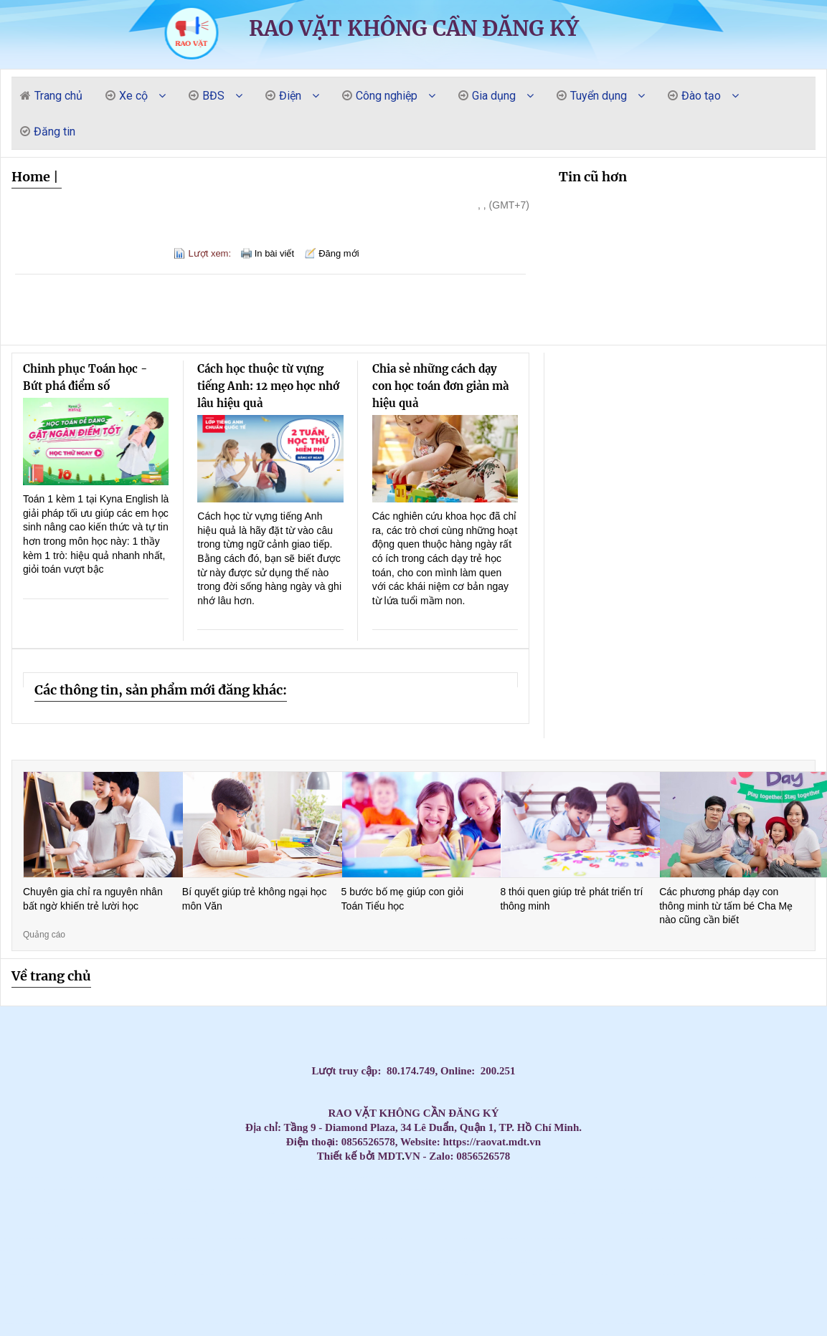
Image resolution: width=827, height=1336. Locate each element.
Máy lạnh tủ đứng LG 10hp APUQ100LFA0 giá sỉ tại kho (70, 1238)
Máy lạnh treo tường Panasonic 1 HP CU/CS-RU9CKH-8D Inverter (368, 1262)
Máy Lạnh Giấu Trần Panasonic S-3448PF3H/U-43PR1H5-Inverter (701, 1250)
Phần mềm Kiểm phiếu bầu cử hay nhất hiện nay (405, 1250)
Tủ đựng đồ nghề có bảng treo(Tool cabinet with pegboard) (556, 1274)
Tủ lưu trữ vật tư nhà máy (558, 1250)
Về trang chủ (51, 976)
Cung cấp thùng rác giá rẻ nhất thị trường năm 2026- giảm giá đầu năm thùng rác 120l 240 (708, 1274)
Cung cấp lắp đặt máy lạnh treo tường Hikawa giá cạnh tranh (26, 1250)
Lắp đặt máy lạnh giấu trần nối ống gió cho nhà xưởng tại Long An (715, 1213)
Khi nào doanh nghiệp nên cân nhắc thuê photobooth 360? (516, 1262)
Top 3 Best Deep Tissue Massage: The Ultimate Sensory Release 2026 (763, 1201)
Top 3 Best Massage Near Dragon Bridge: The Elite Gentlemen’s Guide (27, 1213)
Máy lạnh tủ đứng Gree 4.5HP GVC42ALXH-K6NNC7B (472, 1189)
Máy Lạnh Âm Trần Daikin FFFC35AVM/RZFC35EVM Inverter (583, 1262)
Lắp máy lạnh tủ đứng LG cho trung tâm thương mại (639, 1189)
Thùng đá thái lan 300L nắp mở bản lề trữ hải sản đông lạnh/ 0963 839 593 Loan (259, 1238)
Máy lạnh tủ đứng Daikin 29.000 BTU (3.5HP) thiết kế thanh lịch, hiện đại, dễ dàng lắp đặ (226, 1250)
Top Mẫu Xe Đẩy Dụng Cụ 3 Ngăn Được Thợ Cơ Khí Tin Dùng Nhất (538, 1323)
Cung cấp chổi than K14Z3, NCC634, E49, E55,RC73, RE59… (285, 1250)
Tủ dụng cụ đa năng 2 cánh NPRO (753, 1274)
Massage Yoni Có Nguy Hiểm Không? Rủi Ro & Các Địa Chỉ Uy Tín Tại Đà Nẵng (548, 1213)
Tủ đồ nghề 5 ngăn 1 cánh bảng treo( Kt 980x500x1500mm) (749, 1250)
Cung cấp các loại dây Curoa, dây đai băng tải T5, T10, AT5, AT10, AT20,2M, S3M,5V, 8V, (323, 1189)
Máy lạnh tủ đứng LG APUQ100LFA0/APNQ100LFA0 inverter (567, 1311)
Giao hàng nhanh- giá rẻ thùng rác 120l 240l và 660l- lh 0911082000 (11, 1177)
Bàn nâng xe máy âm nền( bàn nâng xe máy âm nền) (622, 1274)
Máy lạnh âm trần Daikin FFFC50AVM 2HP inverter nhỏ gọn (175, 1274)
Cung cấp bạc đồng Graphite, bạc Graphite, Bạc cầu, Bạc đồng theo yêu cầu (155, 1238)
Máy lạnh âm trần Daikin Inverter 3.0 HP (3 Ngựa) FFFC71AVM (633, 1238)
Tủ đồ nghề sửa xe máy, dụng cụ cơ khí (233, 1262)
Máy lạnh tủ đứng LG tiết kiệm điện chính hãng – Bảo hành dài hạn (809, 1189)
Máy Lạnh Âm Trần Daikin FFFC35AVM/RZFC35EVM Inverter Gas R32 (438, 1262)
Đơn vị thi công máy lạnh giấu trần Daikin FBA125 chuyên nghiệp (758, 1238)
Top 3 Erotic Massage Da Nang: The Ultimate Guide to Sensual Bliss (676, 1201)
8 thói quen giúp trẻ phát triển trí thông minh (571, 899)
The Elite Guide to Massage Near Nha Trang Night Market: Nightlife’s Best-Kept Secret (622, 1201)
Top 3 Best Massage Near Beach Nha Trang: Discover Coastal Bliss (120, 1213)
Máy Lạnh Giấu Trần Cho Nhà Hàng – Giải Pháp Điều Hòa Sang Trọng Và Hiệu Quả (334, 1238)
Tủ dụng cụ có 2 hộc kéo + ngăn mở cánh (63, 1323)
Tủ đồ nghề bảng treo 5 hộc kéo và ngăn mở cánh (192, 1311)
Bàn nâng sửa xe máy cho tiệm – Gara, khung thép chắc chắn (87, 1311)
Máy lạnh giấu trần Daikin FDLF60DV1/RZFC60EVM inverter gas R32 (134, 1311)
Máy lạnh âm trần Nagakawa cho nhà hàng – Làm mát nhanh (128, 1189)
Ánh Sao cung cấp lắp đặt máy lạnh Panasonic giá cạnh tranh (45, 1323)
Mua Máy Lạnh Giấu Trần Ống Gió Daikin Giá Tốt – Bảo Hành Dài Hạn (242, 1177)
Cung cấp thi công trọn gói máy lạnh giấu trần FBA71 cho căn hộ (473, 1323)
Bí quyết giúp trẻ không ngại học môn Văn (254, 899)
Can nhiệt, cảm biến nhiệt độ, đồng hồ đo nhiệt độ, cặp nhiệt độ (108, 1201)
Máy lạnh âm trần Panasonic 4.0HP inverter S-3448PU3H (740, 1311)
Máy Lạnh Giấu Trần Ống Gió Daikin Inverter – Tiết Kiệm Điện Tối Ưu (595, 1177)
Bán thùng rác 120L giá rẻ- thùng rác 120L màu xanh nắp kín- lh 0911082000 (354, 1323)
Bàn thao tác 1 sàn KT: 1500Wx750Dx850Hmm (668, 1213)
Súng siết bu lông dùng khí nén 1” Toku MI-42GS (722, 1311)
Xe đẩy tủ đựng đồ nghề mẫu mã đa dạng (638, 1262)
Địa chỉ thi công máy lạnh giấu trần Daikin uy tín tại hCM (672, 1323)
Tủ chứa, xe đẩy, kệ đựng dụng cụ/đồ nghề (451, 1250)
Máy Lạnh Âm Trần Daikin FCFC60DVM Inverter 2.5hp (194, 1274)
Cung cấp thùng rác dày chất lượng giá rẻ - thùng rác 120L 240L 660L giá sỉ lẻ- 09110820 (333, 1201)
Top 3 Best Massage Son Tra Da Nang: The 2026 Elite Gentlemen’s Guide (190, 1213)
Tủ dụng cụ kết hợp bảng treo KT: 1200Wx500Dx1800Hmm (119, 1238)
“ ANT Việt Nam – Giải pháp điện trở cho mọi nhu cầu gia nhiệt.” (591, 1250)
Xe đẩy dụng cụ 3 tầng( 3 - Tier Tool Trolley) (272, 1323)
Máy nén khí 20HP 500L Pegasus (455, 1262)
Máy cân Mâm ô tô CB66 (47, 1189)
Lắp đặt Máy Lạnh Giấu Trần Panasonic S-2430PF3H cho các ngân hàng (90, 1177)
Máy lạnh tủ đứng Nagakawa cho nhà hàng (95, 1189)
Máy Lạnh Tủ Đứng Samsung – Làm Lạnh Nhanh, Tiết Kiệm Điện (570, 1189)
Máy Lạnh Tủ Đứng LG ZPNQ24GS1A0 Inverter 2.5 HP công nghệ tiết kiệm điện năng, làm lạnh (258, 1250)
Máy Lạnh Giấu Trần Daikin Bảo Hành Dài (321, 1177)
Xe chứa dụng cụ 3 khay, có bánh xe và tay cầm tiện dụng (662, 1311)
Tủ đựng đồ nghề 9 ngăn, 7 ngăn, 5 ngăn (757, 1311)
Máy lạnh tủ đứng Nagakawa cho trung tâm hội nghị (814, 1177)
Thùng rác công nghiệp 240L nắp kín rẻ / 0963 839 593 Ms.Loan (736, 1238)
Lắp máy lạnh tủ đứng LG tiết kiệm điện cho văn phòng (130, 1201)
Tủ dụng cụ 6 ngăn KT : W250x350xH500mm (59, 1189)
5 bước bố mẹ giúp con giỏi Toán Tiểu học (402, 899)
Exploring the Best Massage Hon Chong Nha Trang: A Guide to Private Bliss (596, 1201)
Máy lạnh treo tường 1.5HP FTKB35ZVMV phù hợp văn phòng (88, 1250)
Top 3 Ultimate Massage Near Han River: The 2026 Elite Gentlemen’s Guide (720, 1201)
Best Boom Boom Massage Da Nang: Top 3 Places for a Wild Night (553, 1201)
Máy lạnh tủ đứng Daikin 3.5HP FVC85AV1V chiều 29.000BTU (187, 1189)
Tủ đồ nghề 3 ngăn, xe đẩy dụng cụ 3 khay (586, 1311)
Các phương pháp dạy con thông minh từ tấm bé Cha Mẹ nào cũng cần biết (726, 905)
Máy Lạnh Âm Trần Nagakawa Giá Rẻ (358, 1189)
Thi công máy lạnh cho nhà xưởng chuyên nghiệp (309, 1201)
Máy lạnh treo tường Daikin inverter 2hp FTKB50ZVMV (705, 1311)
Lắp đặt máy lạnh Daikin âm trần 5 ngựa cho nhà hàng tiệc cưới (360, 1201)
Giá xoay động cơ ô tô (819, 1311)
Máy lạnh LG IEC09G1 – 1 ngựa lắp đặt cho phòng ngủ (575, 1274)
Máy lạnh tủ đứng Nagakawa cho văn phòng (110, 1189)
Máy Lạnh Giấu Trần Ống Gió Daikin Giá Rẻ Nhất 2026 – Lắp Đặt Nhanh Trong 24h (215, 1177)
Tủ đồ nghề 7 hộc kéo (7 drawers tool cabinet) (518, 1323)
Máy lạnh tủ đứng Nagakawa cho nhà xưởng (770, 1177)
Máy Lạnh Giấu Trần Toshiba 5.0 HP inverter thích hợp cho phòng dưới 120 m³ (35, 1177)
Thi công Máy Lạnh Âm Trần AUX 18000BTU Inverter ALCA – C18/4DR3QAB (466, 1177)
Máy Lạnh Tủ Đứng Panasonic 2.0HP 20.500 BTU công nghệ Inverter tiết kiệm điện (166, 1250)
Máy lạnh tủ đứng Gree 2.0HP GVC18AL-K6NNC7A (703, 1189)
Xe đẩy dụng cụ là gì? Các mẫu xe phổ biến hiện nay (762, 1262)
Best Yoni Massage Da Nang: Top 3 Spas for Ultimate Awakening (532, 1201)
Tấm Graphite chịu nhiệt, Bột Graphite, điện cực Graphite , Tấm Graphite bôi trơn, (778, 1311)
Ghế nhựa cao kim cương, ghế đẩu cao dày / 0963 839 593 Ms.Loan (781, 1238)
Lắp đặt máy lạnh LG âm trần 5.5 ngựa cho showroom (292, 1201)
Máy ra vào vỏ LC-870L (659, 1323)
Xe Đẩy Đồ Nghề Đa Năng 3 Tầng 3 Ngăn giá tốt (360, 1311)
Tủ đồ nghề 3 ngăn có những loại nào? (219, 1262)
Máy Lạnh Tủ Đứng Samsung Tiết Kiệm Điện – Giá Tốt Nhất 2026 (724, 1189)
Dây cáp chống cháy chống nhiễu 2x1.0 (765, 1189)
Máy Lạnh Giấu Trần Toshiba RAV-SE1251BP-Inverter (725, 1262)
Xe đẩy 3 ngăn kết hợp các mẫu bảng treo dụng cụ (591, 1189)
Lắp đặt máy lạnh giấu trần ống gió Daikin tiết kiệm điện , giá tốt (382, 1177)
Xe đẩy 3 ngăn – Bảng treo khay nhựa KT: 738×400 (289, 1323)
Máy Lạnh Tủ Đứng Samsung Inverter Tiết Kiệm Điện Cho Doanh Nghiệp (785, 1189)
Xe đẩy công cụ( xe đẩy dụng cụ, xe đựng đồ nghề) (602, 1262)
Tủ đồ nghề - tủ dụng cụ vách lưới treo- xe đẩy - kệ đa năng (212, 1311)
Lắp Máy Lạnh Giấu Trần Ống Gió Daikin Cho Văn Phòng (508, 1177)
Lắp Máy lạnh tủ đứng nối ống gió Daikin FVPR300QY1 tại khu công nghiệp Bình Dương (26, 1238)
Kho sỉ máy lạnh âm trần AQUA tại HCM (332, 1250)
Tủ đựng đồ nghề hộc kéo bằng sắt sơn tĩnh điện (394, 1323)
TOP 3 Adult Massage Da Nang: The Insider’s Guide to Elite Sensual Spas (413, 1213)
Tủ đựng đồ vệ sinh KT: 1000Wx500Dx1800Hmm (107, 1323)
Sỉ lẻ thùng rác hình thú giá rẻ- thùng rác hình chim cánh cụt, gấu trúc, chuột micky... (231, 1238)
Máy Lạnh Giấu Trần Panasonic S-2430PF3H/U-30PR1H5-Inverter (705, 1262)
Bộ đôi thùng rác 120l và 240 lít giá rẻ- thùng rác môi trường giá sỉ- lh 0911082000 (543, 1311)
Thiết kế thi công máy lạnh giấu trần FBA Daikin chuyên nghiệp (15, 1311)
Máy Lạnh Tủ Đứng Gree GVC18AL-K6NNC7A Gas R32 (22, 1201)
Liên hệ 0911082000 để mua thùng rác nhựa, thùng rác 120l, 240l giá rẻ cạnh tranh (429, 1250)
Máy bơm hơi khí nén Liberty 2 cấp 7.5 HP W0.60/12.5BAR (26, 1274)
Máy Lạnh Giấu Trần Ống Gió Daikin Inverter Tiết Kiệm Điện (553, 1177)
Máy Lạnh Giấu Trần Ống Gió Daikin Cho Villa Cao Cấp (658, 1177)
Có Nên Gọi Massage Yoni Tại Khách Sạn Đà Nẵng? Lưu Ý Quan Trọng (485, 1213)
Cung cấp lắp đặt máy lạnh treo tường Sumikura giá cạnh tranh (50, 1213)
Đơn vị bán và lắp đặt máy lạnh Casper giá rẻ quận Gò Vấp (166, 1189)
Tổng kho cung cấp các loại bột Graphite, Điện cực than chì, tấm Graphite (138, 1262)
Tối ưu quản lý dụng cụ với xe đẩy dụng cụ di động (37, 1262)
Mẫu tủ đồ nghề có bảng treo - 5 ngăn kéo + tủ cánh (743, 1262)
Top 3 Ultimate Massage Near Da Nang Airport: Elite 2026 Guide (346, 1213)
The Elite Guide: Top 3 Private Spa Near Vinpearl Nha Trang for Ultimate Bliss (437, 1213)
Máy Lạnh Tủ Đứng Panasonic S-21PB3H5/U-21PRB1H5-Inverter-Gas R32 (110, 1311)
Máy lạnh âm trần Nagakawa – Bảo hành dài (272, 1189)
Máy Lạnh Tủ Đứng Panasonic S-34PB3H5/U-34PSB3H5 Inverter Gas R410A (381, 1311)
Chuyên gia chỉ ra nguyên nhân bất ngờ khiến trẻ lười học (93, 899)
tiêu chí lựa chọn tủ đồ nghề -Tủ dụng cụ (467, 1250)
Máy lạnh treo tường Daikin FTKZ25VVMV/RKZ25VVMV (503, 1250)
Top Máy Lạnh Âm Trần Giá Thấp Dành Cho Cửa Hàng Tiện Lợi (611, 1238)
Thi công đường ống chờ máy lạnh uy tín (437, 1189)
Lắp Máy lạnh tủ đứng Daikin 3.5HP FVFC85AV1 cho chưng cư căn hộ (450, 1323)
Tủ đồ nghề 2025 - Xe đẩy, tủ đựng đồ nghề (623, 1311)
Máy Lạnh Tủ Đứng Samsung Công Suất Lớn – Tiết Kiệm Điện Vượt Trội (528, 1189)
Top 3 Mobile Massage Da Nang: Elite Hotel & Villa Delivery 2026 (697, 1201)
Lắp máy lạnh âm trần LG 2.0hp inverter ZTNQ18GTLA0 (489, 1177)
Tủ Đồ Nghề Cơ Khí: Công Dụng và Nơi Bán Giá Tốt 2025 (714, 1323)
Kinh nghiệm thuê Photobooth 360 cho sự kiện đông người (202, 1262)
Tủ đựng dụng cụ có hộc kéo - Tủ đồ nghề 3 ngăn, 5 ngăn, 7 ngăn (415, 1262)
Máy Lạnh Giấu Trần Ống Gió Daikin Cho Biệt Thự (573, 1177)
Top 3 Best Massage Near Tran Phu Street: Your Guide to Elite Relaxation (369, 1213)
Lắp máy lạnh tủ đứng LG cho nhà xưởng (622, 1189)
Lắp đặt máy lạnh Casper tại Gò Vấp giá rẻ (527, 1213)
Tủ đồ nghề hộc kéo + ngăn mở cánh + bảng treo (377, 1323)
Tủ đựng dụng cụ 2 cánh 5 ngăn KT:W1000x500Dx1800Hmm (457, 1311)
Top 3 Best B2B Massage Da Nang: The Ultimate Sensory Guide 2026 (808, 1201)
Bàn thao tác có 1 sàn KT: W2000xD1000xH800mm (208, 1238)
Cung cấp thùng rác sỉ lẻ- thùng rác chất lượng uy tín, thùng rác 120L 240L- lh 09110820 (576, 1213)
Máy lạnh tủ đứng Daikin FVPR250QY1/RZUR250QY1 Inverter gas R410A (38, 1311)
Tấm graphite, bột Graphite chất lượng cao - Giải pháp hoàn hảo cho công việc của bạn (184, 1238)
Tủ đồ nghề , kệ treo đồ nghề (136, 1238)
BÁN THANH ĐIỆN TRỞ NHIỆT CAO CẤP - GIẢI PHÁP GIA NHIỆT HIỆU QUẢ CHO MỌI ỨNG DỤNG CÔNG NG (706, 1238)
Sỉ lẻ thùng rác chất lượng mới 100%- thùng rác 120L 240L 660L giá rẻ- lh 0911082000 (679, 1189)
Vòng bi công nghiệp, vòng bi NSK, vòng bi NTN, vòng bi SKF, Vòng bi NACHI (663, 1274)
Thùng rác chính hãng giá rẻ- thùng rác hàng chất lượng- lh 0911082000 (473, 1262)
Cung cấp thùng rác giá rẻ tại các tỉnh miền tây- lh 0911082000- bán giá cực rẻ (791, 1177)
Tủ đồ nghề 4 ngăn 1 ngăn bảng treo (573, 1238)
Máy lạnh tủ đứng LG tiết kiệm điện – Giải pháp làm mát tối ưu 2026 (83, 1201)
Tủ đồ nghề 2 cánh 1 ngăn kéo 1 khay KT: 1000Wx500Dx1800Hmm (657, 1262)
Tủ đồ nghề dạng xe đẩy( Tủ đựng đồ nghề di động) (233, 1311)
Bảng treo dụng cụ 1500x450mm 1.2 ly (410, 1323)
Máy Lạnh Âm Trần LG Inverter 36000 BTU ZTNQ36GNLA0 (654, 1238)
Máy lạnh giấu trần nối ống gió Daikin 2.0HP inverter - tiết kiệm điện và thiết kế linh (286, 1262)
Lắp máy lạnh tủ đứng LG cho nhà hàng (607, 1189)
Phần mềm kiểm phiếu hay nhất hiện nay (19, 1262)
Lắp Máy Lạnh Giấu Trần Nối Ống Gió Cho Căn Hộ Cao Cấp (127, 1323)
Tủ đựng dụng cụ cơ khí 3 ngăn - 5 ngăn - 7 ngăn (669, 1250)
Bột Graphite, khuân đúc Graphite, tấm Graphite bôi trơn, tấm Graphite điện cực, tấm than (256, 1274)
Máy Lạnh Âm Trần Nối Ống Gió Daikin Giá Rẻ (287, 1177)
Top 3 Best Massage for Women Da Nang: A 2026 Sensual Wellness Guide (98, 1213)
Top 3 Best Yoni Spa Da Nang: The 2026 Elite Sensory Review (742, 1201)
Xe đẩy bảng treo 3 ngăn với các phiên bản (153, 1311)
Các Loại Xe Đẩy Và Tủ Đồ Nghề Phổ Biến (684, 1274)
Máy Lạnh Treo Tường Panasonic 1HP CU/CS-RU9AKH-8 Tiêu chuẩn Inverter (63, 1311)
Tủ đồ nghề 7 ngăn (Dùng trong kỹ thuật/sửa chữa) (396, 1274)
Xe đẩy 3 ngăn (282, 1189)
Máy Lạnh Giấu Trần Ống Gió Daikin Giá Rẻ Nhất (550, 1189)
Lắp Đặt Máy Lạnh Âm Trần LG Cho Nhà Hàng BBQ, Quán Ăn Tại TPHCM (681, 1262)
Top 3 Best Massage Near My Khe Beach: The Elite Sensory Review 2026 (144, 1213)
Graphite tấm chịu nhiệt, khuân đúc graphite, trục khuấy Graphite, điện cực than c (510, 1238)
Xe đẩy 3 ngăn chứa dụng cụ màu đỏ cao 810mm (280, 1274)
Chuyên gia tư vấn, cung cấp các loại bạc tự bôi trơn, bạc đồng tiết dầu (605, 1213)
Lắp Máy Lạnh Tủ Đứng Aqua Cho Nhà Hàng (490, 1189)
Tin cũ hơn (593, 176)
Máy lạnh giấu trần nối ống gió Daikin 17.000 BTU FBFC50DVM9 (479, 1311)
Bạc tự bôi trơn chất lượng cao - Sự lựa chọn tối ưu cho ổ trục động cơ (362, 1238)
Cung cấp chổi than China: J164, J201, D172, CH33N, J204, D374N (32, 1189)
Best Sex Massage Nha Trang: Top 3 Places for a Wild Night (574, 1201)
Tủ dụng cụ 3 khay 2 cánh (176, 1323)
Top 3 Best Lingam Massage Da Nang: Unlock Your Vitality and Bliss (509, 1213)
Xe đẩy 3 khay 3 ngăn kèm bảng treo (241, 1323)
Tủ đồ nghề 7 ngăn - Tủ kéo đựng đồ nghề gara (621, 1262)
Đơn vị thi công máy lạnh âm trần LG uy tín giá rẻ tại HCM (427, 1323)
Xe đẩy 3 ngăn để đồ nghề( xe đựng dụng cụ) (570, 1250)
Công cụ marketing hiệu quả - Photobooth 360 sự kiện (160, 1262)
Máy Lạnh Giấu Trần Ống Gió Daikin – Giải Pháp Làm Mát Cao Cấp (618, 1177)
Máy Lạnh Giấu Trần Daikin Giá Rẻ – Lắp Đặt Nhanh (338, 1177)
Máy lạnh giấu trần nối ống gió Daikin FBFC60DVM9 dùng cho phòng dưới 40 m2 (63, 1177)
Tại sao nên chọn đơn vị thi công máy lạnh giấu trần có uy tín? (496, 1262)
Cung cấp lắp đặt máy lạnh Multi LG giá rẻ (233, 1274)
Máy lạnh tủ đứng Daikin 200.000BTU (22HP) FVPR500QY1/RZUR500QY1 (792, 1250)
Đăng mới (338, 253)
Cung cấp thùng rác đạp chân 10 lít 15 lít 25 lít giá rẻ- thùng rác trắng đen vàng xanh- (84, 1323)
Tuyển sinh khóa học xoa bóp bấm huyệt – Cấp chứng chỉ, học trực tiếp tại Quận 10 (62, 1262)
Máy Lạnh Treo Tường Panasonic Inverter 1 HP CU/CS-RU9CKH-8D (747, 1189)
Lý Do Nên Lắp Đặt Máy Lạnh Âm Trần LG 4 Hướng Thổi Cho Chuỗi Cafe (433, 1311)
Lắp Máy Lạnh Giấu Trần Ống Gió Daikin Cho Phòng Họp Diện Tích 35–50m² (407, 1177)
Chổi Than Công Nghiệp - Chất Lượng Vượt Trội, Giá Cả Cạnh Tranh (73, 1213)
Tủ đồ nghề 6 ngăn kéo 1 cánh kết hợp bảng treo (736, 1213)
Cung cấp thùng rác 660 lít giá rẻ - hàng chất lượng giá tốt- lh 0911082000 (536, 1238)
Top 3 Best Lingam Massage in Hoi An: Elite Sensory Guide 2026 (391, 1213)
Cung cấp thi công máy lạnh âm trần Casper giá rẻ (189, 1323)
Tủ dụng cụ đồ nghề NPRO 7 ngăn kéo (497, 1311)
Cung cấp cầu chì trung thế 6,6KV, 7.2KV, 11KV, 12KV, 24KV (590, 1238)
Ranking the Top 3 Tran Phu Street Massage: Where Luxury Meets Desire (261, 1213)
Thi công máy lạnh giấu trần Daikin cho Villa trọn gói (304, 1177)
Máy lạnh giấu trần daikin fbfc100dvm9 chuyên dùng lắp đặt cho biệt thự (111, 1250)
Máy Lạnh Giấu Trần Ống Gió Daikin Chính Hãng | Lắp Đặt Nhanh (189, 1177)
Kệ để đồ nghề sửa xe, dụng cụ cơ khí (813, 1250)
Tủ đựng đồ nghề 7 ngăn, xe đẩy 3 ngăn (205, 1323)
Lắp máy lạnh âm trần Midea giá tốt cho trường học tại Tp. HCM (684, 1311)
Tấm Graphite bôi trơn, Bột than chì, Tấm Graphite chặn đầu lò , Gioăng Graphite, (269, 1201)
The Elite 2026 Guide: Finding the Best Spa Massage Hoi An (281, 1213)
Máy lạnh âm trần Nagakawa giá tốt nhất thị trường (207, 1189)
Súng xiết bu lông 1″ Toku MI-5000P (608, 1250)
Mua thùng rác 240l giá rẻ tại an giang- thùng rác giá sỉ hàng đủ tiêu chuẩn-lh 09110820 (508, 1201)
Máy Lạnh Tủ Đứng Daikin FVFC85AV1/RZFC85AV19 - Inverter (618, 1323)
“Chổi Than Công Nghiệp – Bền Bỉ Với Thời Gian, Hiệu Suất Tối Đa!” (267, 1177)
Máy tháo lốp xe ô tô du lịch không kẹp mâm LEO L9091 (486, 1238)
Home (30, 176)
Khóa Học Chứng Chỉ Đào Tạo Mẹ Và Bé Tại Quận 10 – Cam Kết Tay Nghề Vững (353, 1250)
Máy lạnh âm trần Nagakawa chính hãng (344, 1189)
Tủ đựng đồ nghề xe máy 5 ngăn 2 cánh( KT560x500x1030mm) (692, 1323)
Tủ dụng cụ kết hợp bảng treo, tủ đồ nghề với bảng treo (628, 1213)
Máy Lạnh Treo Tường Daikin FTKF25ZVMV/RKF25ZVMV (484, 1250)
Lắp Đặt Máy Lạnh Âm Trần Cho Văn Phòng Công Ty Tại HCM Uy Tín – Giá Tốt (385, 1201)
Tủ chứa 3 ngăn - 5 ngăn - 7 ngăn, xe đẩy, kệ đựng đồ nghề (87, 1262)
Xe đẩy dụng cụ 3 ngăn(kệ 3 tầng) (411, 1274)
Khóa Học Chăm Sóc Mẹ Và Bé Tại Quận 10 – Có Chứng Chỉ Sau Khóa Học (389, 1238)
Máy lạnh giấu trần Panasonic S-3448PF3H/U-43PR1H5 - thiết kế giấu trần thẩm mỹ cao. (317, 1262)
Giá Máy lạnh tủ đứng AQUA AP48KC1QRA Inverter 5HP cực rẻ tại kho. (595, 1323)
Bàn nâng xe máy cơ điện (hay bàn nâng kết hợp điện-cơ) (641, 1274)
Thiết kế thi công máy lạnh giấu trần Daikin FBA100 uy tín (332, 1323)
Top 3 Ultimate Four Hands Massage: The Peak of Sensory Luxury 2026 (213, 1213)
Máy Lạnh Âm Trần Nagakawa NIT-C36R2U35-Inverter (147, 1323)
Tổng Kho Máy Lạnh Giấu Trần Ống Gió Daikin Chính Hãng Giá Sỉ (167, 1177)
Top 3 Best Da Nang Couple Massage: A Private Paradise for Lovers (785, 1201)
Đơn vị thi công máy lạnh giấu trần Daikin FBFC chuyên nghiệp (650, 1213)
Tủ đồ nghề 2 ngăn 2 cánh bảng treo (130, 1250)
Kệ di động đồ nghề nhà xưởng (685, 1250)
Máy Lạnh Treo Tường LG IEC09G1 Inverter (485, 1274)
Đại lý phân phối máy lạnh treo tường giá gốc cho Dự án (47, 1250)
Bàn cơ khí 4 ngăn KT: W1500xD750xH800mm (248, 1262)
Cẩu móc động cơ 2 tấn (317, 1323)
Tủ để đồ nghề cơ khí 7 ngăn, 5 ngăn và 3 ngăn (358, 1274)
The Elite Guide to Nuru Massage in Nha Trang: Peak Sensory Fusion (461, 1213)
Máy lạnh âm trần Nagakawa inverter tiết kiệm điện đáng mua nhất (296, 1189)
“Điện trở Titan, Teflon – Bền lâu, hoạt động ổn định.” (677, 1177)
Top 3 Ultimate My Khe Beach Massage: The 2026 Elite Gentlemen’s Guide (237, 1213)
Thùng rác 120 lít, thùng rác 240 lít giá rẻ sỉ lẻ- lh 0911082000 (803, 1238)
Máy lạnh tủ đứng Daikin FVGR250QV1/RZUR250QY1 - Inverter (604, 1311)
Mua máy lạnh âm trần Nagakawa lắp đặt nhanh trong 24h (397, 1189)
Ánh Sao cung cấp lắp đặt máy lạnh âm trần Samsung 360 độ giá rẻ (735, 1274)
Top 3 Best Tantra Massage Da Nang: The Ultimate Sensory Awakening (324, 1213)
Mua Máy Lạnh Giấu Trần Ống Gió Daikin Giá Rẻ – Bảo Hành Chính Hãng (750, 1177)
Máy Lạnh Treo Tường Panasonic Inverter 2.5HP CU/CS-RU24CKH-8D (391, 1262)
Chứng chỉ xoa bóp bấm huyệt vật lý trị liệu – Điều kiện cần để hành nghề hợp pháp (104, 1274)
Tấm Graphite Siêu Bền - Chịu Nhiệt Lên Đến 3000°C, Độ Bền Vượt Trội (407, 1311)
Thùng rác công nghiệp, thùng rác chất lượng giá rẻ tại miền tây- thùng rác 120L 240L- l (810, 1262)
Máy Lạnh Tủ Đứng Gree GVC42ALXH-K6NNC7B (147, 1189)
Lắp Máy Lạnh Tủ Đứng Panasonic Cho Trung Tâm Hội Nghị (171, 1201)
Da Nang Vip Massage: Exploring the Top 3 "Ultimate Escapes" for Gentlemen (480, 1201)
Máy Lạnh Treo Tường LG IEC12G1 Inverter (163, 1323)
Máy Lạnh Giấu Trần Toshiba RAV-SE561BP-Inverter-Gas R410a (172, 1311)
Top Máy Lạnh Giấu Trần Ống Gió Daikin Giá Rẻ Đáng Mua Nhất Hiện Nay (115, 1177)
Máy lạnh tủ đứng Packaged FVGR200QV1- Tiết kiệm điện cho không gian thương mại (775, 1274)
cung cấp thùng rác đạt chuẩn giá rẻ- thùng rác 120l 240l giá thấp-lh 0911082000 (301, 1311)
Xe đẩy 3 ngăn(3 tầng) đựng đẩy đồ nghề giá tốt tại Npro (503, 1274)
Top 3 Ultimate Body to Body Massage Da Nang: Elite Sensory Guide (303, 1213)
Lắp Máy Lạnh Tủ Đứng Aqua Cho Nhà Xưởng (506, 1189)
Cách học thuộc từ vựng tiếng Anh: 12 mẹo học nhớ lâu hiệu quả (268, 386)
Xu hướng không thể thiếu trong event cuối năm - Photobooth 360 (180, 1262)
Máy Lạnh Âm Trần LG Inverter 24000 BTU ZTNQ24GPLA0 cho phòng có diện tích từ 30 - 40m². (461, 1274)
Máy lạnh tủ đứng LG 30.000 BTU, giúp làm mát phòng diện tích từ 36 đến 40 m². (432, 1274)
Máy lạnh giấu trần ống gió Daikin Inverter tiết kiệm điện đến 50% (359, 1177)
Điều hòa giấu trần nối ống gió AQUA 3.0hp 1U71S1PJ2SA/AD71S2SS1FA (306, 1238)
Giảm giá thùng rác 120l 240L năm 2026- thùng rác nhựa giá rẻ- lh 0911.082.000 (111, 1262)
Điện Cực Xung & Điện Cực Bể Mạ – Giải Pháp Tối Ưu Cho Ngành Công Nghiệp (381, 1250)
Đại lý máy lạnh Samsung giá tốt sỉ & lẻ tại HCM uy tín (225, 1189)
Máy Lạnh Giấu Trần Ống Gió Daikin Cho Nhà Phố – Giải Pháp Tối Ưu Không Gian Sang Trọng (437, 1177)
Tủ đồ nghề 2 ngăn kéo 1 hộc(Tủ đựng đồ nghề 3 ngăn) (154, 1274)
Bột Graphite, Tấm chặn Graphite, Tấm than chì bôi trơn (229, 1201)
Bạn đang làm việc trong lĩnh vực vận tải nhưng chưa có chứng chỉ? (418, 1189)
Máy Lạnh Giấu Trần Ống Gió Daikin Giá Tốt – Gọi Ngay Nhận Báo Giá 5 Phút (142, 1177)
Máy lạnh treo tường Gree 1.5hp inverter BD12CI (656, 1189)
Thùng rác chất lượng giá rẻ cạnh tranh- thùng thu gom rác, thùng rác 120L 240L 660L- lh (629, 1250)
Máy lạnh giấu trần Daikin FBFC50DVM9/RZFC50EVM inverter (769, 1250)
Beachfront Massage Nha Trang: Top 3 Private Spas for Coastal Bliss (167, 1213)
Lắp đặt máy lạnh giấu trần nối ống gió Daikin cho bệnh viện (215, 1274)
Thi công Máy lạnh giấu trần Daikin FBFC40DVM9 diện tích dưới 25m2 (531, 1177)
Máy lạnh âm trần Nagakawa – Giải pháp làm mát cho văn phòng (77, 1189)
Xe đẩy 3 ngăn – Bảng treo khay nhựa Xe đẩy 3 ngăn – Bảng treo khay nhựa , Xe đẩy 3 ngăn (567, 1323)
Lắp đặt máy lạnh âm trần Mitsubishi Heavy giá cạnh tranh (642, 1311)
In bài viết (274, 253)
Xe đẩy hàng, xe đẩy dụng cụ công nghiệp (246, 1201)
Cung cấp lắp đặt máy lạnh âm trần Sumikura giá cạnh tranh (150, 1201)
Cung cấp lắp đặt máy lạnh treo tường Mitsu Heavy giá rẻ (780, 1213)
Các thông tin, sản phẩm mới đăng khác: (160, 690)
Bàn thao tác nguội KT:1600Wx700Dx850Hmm (144, 1250)
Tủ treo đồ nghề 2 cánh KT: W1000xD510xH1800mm (51, 1238)
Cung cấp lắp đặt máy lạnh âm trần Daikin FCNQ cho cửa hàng (208, 1201)
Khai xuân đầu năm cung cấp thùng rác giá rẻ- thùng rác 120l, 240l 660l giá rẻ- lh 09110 (310, 1250)
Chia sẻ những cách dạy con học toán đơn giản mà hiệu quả (440, 386)
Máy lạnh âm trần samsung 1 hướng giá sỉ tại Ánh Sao (342, 1311)
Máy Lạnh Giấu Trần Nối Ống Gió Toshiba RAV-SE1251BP (283, 1238)
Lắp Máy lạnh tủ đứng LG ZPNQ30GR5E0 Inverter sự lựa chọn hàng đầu (498, 1323)
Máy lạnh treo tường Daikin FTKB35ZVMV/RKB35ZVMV (523, 1250)
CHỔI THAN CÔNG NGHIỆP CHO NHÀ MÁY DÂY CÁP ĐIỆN (67, 1250)
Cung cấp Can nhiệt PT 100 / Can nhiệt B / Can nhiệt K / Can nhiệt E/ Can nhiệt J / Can (250, 1189)
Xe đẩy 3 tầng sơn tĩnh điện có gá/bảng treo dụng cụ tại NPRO (783, 1262)
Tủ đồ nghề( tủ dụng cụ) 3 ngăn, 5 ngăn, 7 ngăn (324, 1311)
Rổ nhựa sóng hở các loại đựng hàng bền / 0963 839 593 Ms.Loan (674, 1238)
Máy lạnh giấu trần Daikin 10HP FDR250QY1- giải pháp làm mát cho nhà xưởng (689, 1213)
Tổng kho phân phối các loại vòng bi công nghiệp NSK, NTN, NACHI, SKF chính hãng (650, 1201)
